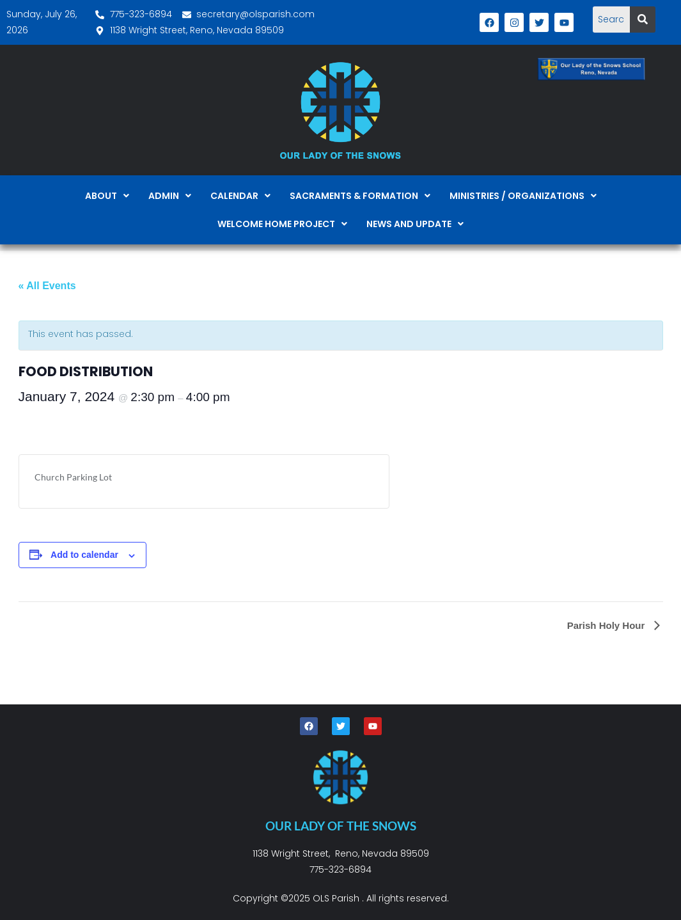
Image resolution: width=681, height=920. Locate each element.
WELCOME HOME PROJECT (282, 224)
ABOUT (107, 195)
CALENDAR (240, 195)
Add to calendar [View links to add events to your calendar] (84, 555)
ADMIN (169, 195)
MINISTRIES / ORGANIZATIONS (523, 195)
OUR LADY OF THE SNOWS (340, 825)
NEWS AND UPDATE (415, 224)
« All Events (47, 285)
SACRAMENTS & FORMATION (360, 195)
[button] (107, 196)
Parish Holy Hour (607, 625)
